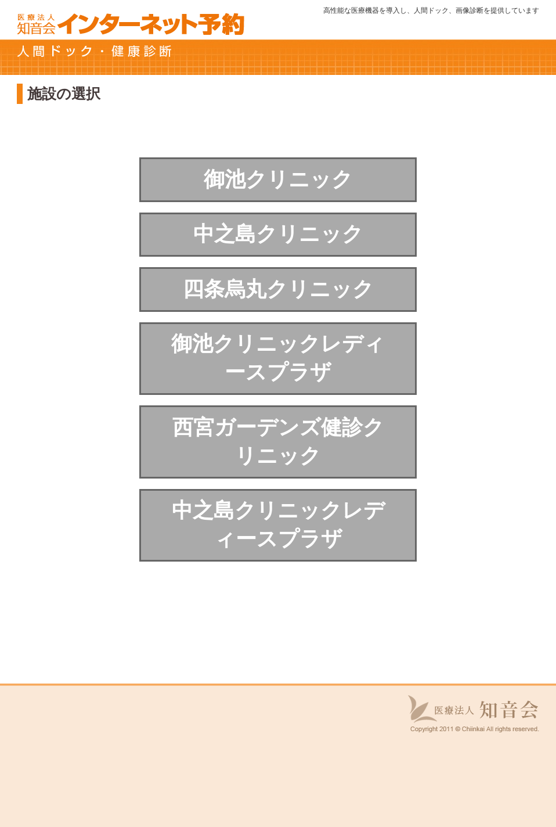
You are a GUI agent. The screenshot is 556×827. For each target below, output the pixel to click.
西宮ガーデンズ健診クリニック (278, 441)
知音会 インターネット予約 (130, 23)
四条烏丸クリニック (278, 289)
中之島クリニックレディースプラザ (278, 524)
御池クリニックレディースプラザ (278, 358)
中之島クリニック (278, 234)
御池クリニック (278, 179)
